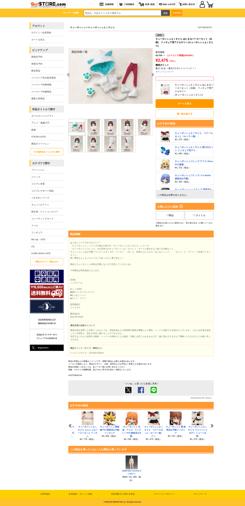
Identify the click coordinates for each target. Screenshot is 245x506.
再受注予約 (36, 64)
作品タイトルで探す (43, 109)
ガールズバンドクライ (42, 116)
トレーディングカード (42, 218)
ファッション (38, 170)
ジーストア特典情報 (41, 84)
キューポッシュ (78, 27)
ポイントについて (164, 71)
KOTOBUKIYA (205, 27)
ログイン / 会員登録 (41, 32)
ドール (34, 225)
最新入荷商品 (38, 98)
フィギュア (36, 232)
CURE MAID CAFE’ (41, 253)
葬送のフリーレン (40, 143)
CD (33, 246)
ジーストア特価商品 (41, 91)
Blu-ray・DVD (38, 239)
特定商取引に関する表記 (123, 494)
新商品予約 (36, 56)
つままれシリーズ (40, 197)
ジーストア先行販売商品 (43, 77)
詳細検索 (176, 13)
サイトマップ (200, 494)
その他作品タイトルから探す (46, 152)
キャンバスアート (40, 204)
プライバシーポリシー (164, 494)
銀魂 (33, 130)
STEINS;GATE (38, 136)
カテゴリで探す (41, 163)
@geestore (40, 347)
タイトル (199, 215)
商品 (170, 215)
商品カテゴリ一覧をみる (46, 261)
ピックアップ (40, 50)
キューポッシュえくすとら (101, 27)
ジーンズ (35, 177)
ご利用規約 (44, 494)
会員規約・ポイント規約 (81, 494)
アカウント (38, 25)
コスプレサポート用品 (42, 191)
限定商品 (35, 70)
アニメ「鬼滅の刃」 (41, 122)
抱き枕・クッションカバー (44, 211)
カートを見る (38, 39)
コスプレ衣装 (38, 183)
